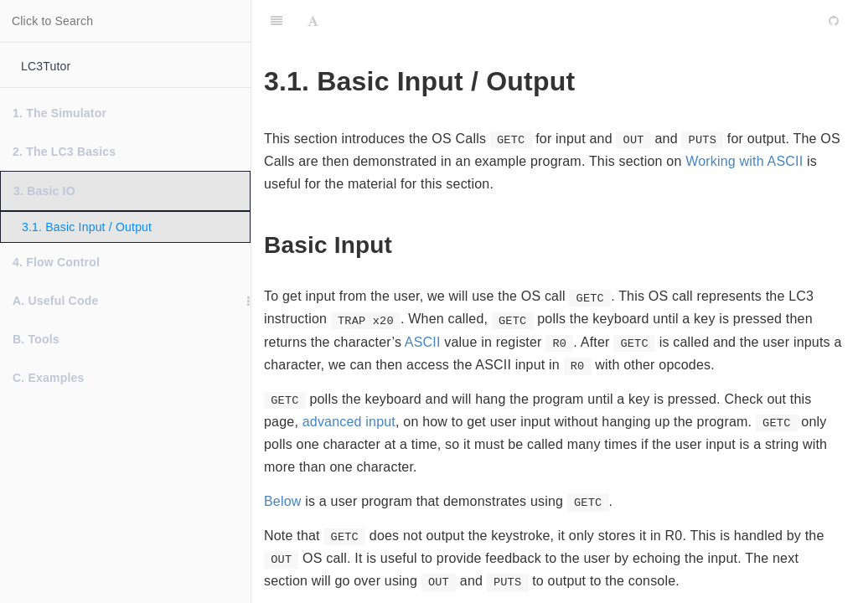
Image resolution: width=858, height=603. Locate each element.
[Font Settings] (313, 21)
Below (283, 501)
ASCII (423, 342)
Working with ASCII (744, 161)
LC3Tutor (45, 66)
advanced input (348, 422)
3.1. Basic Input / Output (87, 227)
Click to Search (52, 21)
